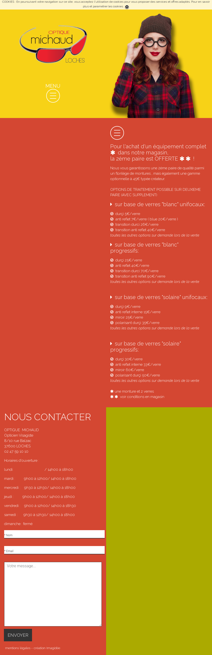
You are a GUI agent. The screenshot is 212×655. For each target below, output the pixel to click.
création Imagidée (47, 648)
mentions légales (17, 648)
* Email (8, 551)
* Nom (8, 535)
